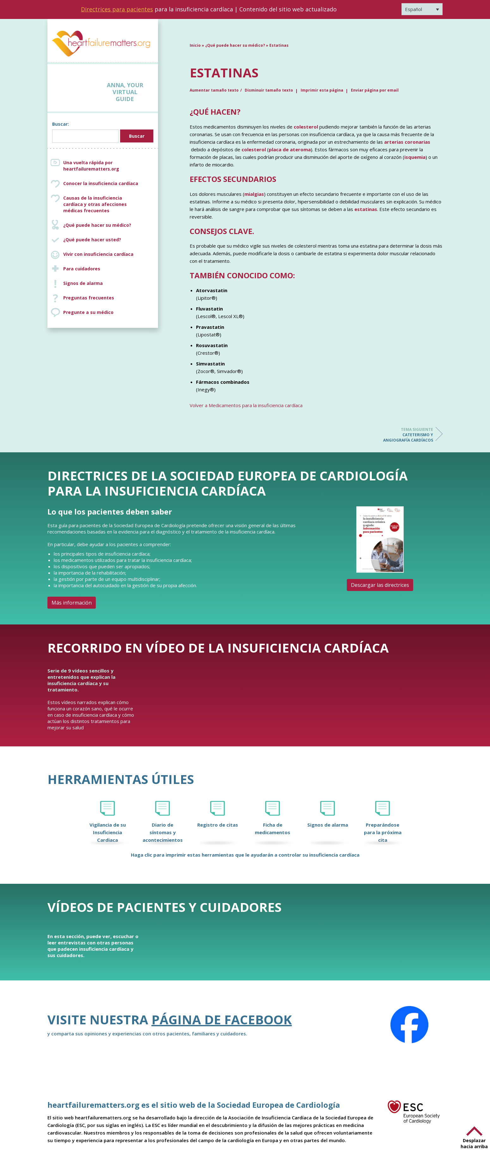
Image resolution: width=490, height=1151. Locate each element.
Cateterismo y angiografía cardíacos (408, 435)
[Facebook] (409, 1025)
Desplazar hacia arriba (474, 1143)
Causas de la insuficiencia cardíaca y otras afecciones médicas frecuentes (109, 204)
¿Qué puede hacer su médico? (97, 225)
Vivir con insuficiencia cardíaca (98, 254)
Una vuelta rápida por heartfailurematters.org (91, 166)
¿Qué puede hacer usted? (92, 240)
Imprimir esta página (322, 90)
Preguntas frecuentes (88, 298)
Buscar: (60, 124)
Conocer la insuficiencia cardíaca (100, 183)
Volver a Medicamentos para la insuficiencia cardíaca (246, 405)
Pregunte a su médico (88, 312)
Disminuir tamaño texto (269, 90)
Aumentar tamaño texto (214, 90)
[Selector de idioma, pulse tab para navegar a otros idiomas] (422, 9)
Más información (72, 602)
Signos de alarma (83, 283)
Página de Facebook (221, 1019)
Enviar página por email (375, 90)
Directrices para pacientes (117, 9)
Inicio (195, 45)
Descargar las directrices (380, 585)
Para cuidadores (81, 269)
